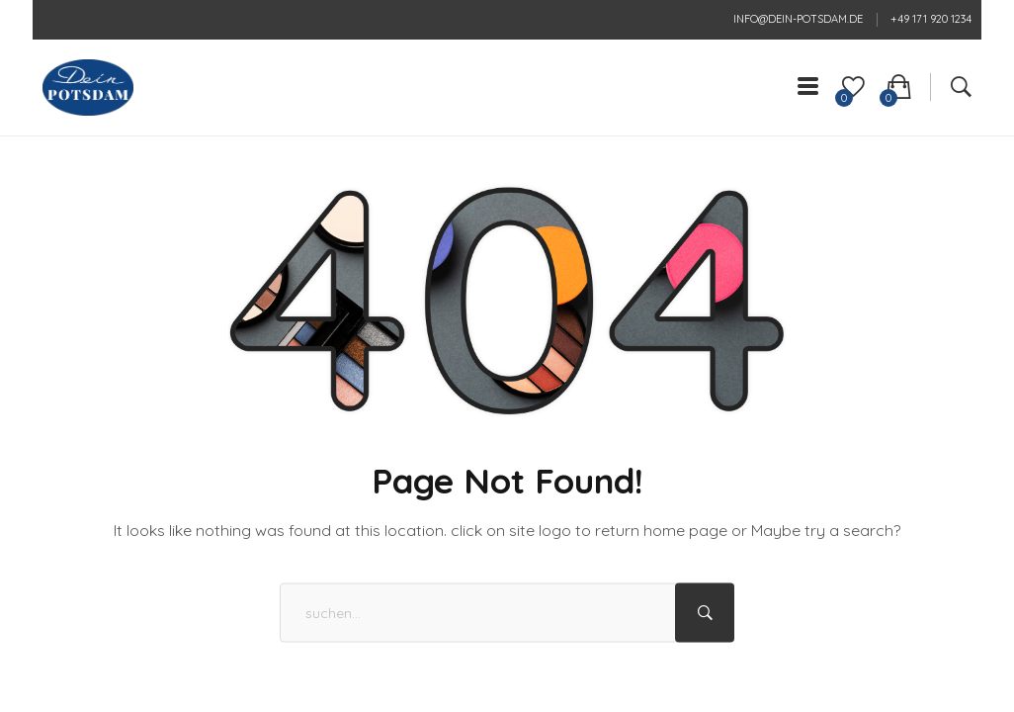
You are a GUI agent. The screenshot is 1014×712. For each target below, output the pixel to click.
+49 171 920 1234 (931, 19)
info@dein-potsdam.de (798, 19)
